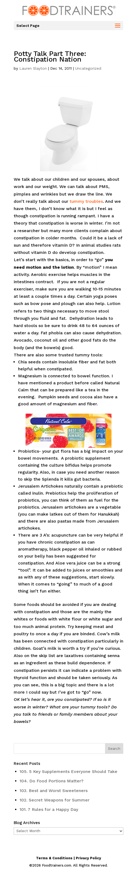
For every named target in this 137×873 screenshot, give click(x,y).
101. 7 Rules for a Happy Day (49, 809)
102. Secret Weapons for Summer (54, 800)
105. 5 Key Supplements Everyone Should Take (68, 771)
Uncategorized (88, 68)
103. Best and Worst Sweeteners (54, 790)
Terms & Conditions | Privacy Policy (68, 858)
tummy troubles (86, 201)
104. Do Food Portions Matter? (52, 780)
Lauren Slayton (33, 68)
